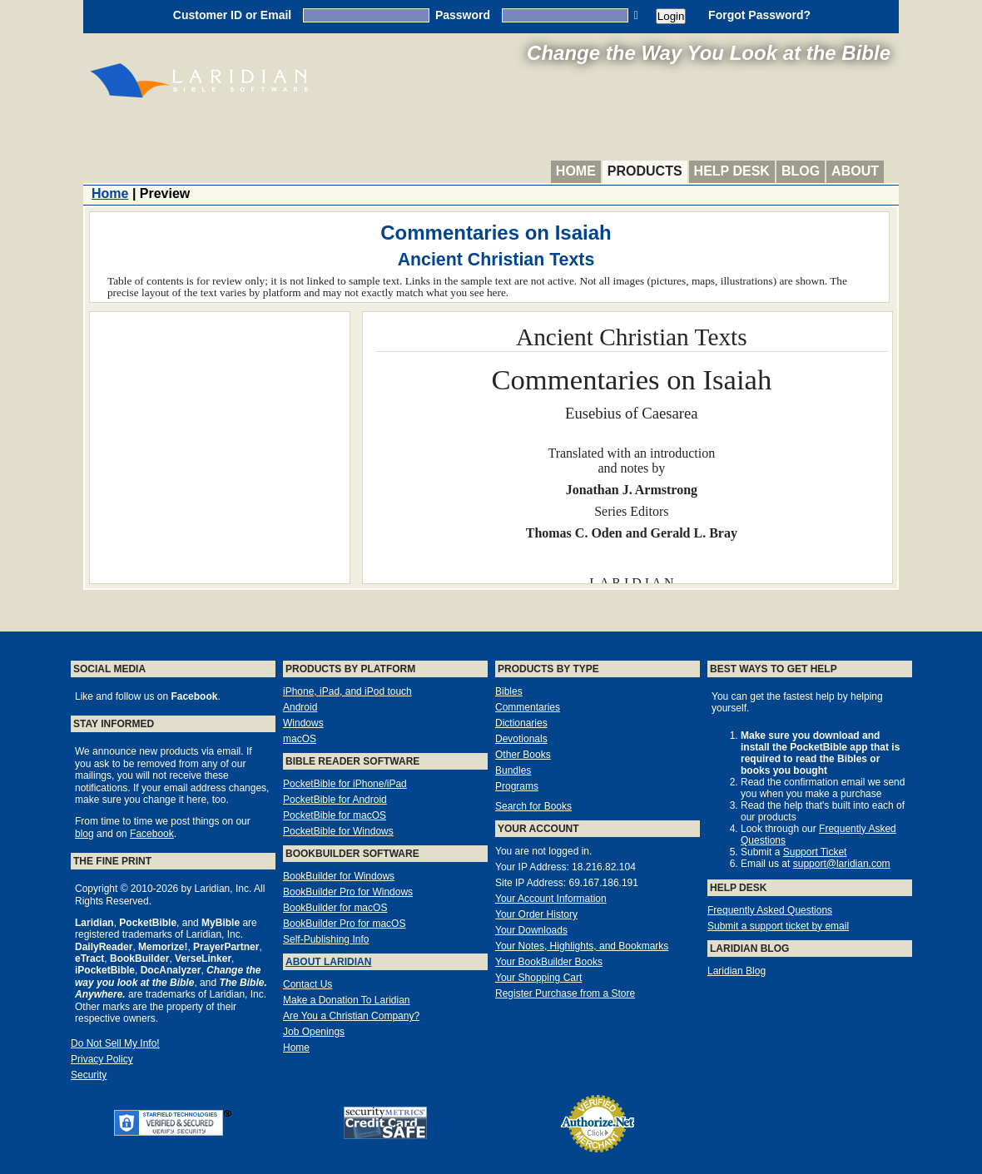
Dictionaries (521, 723)
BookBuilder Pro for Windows (348, 892)
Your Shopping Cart (538, 977)
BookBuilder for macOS (335, 908)
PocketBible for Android (335, 799)
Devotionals (521, 739)
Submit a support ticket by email (778, 926)
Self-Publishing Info (326, 939)
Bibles (509, 691)
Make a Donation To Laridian (346, 1000)
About (855, 171)
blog (84, 834)
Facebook (152, 834)
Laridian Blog (736, 971)
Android (300, 707)
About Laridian (328, 962)
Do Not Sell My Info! (115, 1043)
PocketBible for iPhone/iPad (345, 784)
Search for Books (533, 806)
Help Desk (732, 171)
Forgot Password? (759, 15)
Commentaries (527, 707)
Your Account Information (551, 898)
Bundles (513, 770)
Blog (800, 171)
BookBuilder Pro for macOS (344, 923)
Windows (303, 723)
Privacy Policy (102, 1059)
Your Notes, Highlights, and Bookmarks (581, 946)
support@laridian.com (841, 863)
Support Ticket (815, 852)
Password (462, 15)
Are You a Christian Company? (351, 1016)
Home (576, 171)
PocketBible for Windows (338, 831)
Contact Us (307, 984)
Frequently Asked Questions (769, 910)
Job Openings (314, 1032)
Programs (516, 786)
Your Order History (536, 914)
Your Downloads (531, 930)
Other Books (523, 754)
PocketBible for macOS (334, 815)
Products (645, 171)
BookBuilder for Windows (338, 876)
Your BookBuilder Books (549, 962)
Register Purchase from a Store (565, 993)
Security (89, 1075)
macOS (299, 739)
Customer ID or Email (232, 15)
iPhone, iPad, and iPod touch (347, 691)
